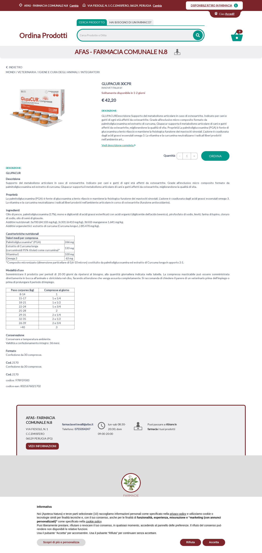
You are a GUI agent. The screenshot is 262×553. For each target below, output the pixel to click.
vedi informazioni (42, 446)
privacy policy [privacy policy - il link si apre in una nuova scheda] (178, 513)
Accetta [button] (214, 542)
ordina (215, 156)
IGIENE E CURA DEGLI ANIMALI (58, 72)
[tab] (130, 22)
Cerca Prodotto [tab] (92, 22)
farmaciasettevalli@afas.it (77, 424)
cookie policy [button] (93, 521)
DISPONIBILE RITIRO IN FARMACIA (211, 5)
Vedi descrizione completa (119, 145)
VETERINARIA (27, 72)
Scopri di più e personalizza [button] (61, 542)
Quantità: (170, 155)
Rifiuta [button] (190, 542)
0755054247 (82, 429)
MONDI (10, 72)
